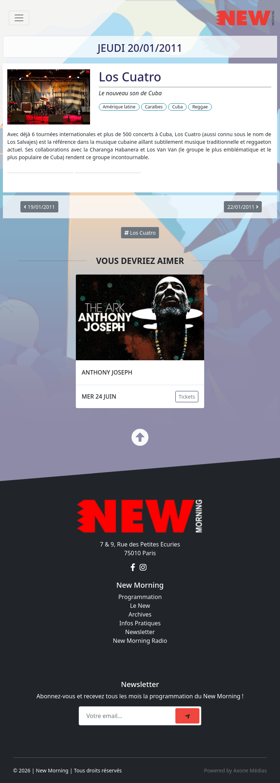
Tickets (187, 396)
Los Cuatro (140, 232)
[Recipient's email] (128, 715)
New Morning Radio (140, 641)
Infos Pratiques (140, 623)
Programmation (140, 597)
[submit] (187, 715)
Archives (139, 614)
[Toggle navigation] (19, 18)
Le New (140, 606)
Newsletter (140, 632)
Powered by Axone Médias (235, 770)
